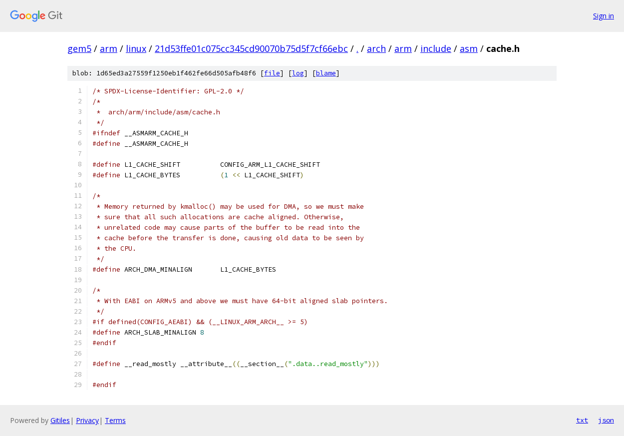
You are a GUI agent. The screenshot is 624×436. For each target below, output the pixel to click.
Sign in (603, 15)
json (606, 420)
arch (376, 48)
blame (326, 73)
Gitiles (60, 420)
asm (469, 48)
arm (108, 48)
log (298, 73)
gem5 (79, 48)
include (435, 48)
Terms (115, 420)
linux (136, 48)
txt (582, 420)
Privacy (87, 420)
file (272, 73)
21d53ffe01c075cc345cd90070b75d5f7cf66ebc (251, 48)
